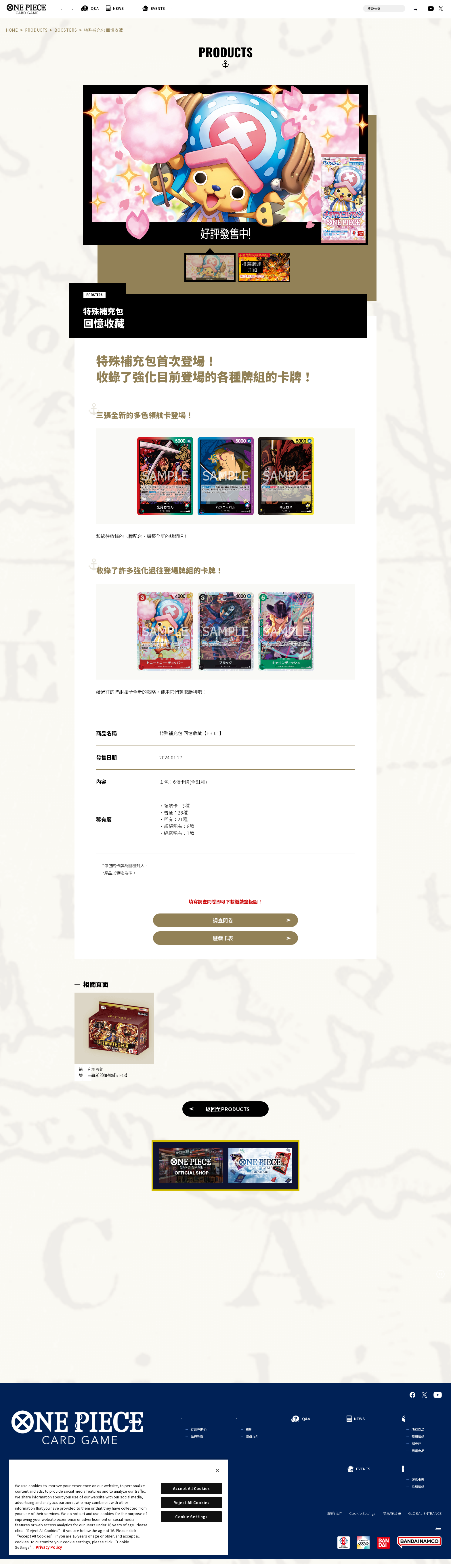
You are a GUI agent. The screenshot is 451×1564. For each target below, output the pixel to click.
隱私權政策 (392, 1518)
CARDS (274, 8)
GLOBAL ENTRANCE (425, 1518)
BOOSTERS (65, 30)
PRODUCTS (208, 8)
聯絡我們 (334, 1518)
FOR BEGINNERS (79, 8)
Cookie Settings (362, 1518)
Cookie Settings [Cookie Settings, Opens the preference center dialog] (191, 1516)
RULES (122, 8)
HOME (12, 30)
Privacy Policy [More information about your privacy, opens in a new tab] (49, 1547)
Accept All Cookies (191, 1488)
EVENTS (247, 8)
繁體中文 (405, 8)
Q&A (154, 8)
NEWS (178, 8)
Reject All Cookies (191, 1502)
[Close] (217, 1470)
